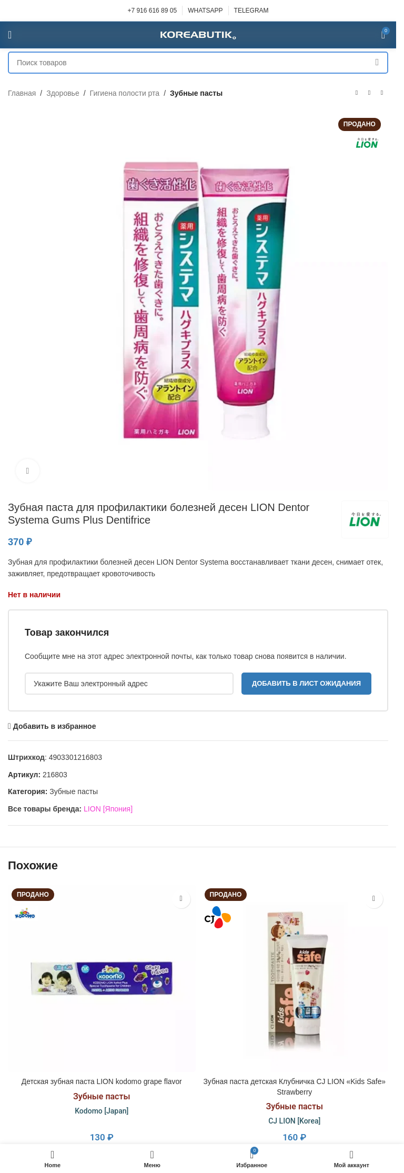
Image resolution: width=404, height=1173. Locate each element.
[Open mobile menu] (10, 34)
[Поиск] (198, 63)
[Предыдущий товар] (356, 93)
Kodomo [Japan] (101, 1111)
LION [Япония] (108, 809)
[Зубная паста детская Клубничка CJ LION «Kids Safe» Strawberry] (295, 978)
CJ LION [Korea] (294, 1121)
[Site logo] (198, 34)
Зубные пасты (196, 93)
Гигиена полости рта (125, 93)
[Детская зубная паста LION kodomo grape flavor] (102, 978)
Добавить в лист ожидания (306, 683)
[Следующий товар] (382, 93)
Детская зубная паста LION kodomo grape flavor (102, 1081)
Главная (22, 93)
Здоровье (62, 93)
